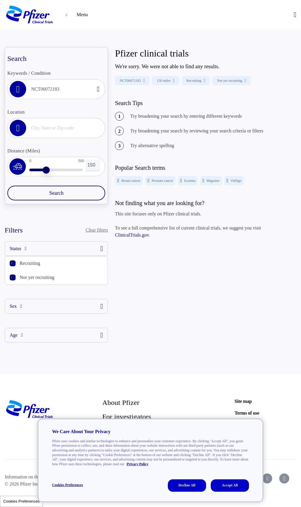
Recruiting (30, 263)
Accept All (230, 485)
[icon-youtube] (267, 478)
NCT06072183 (132, 80)
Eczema (187, 180)
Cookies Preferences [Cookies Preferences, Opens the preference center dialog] (67, 485)
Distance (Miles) (23, 150)
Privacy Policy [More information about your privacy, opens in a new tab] (137, 464)
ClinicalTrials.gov (132, 234)
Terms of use (247, 412)
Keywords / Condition (29, 73)
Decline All (186, 485)
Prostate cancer (160, 180)
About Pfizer (120, 402)
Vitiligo (234, 180)
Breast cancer (129, 180)
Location (16, 111)
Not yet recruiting (37, 277)
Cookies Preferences (21, 501)
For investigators (126, 416)
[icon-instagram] (284, 478)
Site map (243, 401)
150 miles (166, 80)
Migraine (211, 180)
